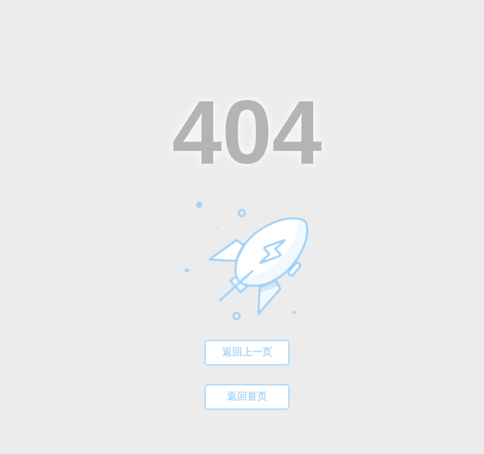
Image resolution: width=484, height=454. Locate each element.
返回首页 (247, 396)
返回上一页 (247, 352)
